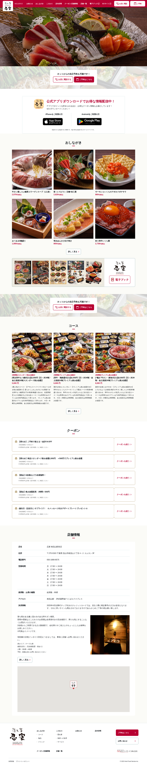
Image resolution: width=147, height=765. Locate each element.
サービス (60, 742)
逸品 (39, 738)
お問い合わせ (127, 741)
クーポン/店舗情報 (71, 4)
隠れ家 (59, 734)
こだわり (49, 4)
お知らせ (29, 4)
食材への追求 (62, 738)
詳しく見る (74, 251)
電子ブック (95, 4)
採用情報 (11, 761)
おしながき (40, 4)
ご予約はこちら (127, 732)
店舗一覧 (84, 4)
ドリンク (41, 742)
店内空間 (58, 4)
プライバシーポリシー (23, 761)
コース (40, 734)
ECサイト (106, 4)
